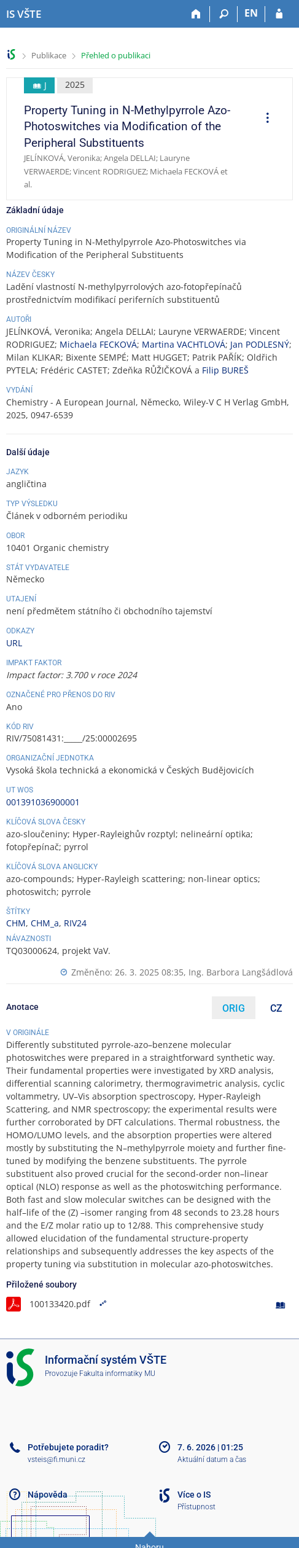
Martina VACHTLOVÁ (183, 344)
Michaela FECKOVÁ (98, 344)
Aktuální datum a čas (211, 1459)
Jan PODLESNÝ (259, 344)
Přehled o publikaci (115, 55)
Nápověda (48, 1494)
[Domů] (196, 14)
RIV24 (75, 923)
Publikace (48, 55)
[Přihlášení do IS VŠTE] (279, 14)
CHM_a (45, 923)
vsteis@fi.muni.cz (56, 1459)
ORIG (233, 1008)
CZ (276, 1008)
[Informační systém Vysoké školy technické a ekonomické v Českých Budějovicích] (23, 14)
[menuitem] (263, 119)
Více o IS (194, 1494)
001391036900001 (43, 802)
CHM (16, 923)
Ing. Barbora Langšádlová (240, 972)
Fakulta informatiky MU (117, 1373)
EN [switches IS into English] (251, 13)
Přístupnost (196, 1507)
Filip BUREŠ (225, 370)
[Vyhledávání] (224, 14)
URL (14, 643)
